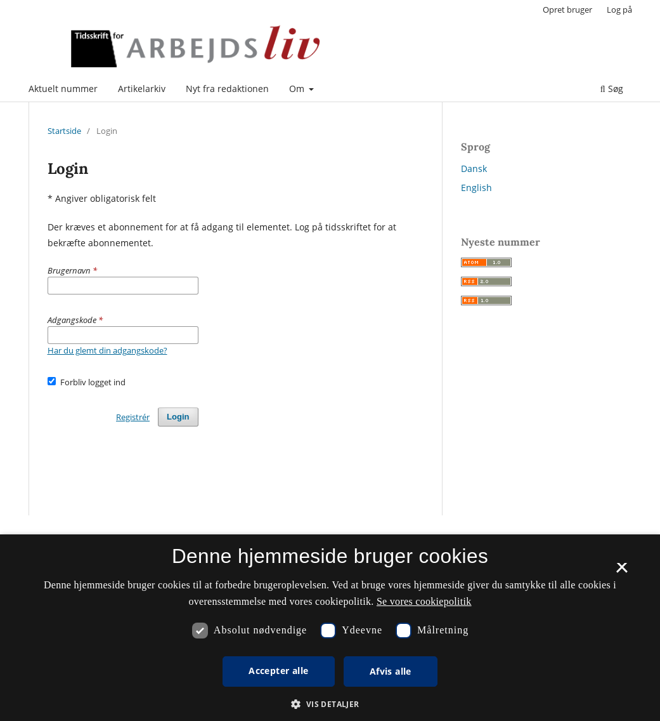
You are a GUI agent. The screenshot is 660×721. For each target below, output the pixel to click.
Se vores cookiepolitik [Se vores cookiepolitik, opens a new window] (424, 601)
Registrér (133, 417)
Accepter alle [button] (278, 671)
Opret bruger (567, 9)
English (476, 188)
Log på (619, 9)
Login (178, 416)
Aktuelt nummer (63, 89)
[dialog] (330, 627)
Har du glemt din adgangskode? (107, 350)
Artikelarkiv (141, 89)
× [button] (621, 572)
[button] (330, 704)
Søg (611, 89)
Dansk (474, 168)
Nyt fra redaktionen (227, 89)
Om (298, 89)
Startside (64, 130)
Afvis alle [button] (390, 671)
